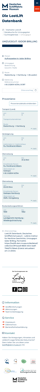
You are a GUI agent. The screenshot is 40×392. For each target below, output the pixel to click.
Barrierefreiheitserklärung (16, 327)
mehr (35, 129)
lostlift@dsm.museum (11, 345)
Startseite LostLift (13, 30)
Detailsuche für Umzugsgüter (17, 32)
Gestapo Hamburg (11, 193)
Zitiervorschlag (27, 90)
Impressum (10, 322)
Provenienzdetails (23, 103)
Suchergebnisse (11, 35)
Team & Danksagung (14, 312)
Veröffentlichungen (13, 307)
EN (37, 3)
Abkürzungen (11, 309)
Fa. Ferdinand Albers (12, 146)
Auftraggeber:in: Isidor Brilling (18, 59)
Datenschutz (10, 325)
